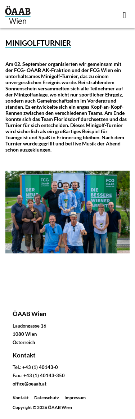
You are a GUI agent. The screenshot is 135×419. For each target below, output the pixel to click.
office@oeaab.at (29, 384)
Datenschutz (46, 397)
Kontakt (21, 397)
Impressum (75, 397)
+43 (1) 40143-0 (40, 367)
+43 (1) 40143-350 (44, 375)
